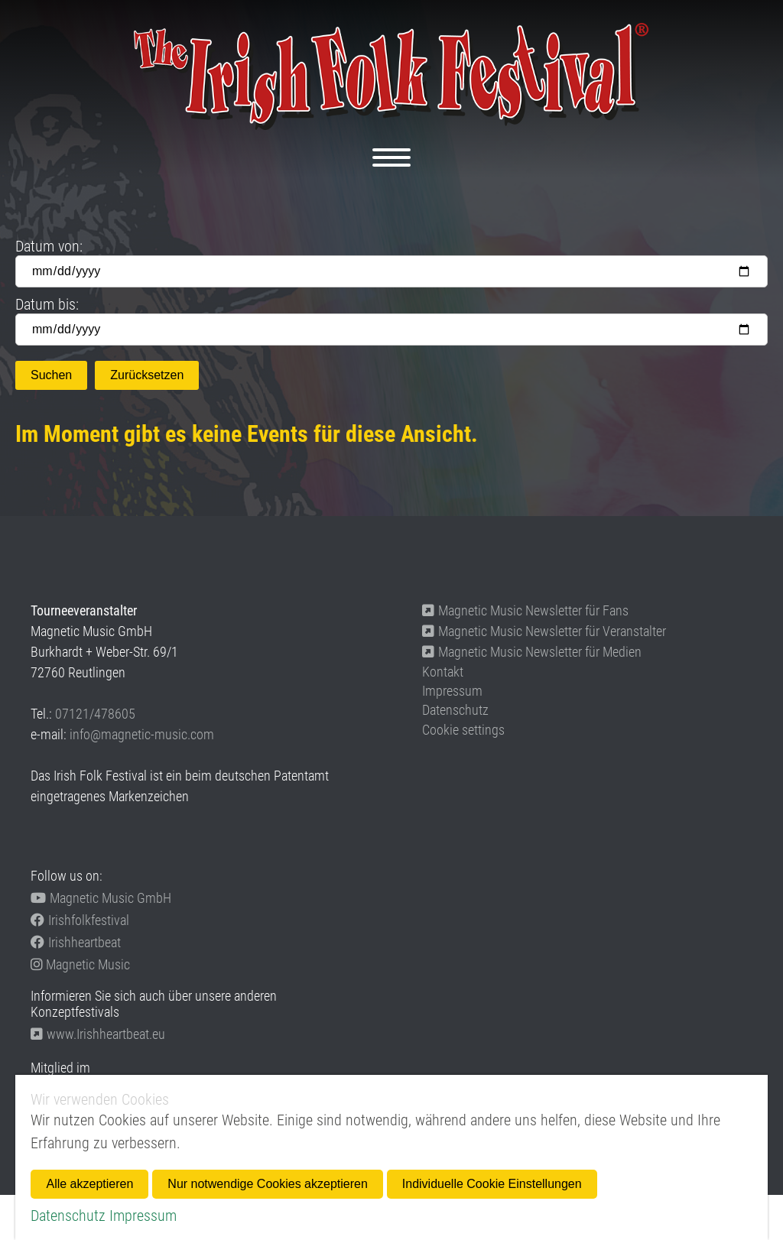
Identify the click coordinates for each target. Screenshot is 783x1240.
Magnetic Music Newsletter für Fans (525, 610)
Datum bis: (47, 304)
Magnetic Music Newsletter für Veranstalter (544, 631)
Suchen (51, 374)
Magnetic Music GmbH (101, 898)
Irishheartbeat (76, 942)
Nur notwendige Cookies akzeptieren (267, 1183)
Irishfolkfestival (80, 920)
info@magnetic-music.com (142, 734)
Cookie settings (463, 730)
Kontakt (442, 672)
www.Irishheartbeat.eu (98, 1034)
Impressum (452, 691)
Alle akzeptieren (89, 1183)
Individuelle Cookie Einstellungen (492, 1183)
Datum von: (49, 246)
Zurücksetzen (147, 374)
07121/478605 (95, 714)
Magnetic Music (80, 964)
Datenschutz (455, 710)
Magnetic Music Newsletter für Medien (532, 652)
